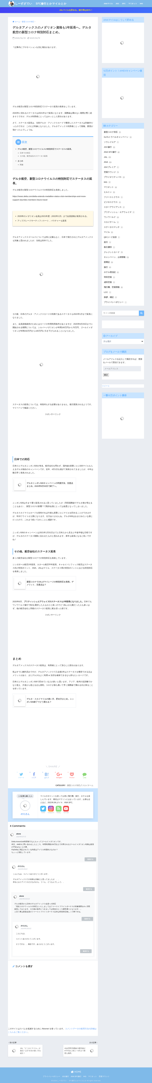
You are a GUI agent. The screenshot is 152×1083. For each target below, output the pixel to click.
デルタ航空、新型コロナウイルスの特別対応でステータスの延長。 (45, 149)
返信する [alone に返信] (90, 859)
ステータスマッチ (113, 227)
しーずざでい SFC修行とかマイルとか (38, 3)
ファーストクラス (113, 197)
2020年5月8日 (22, 869)
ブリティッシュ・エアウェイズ (119, 212)
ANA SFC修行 (112, 152)
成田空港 (109, 282)
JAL (107, 157)
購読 (106, 375)
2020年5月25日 (26, 928)
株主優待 (109, 247)
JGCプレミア (111, 167)
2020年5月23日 (24, 899)
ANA (108, 162)
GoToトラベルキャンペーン (118, 137)
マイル (108, 232)
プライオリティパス (114, 177)
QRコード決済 (112, 237)
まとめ (20, 161)
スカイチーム (87, 785)
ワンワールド (111, 217)
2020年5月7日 (21, 837)
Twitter (43, 812)
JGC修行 (109, 147)
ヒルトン (109, 192)
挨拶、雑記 (110, 297)
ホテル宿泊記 (111, 272)
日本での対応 (25, 153)
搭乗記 (108, 262)
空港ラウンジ (111, 172)
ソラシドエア (111, 142)
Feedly (59, 812)
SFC (123, 4)
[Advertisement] (53, 433)
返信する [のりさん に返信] (89, 889)
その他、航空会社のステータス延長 (34, 156)
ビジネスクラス (112, 202)
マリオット (132, 4)
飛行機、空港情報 (113, 287)
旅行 (107, 267)
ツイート (106, 386)
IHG (141, 4)
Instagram (51, 812)
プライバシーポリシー (115, 302)
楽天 (107, 242)
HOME (76, 1071)
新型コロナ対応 (73, 785)
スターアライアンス (114, 207)
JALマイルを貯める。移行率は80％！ (76, 10)
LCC (107, 292)
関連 (21, 165)
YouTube (66, 812)
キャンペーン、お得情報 (116, 257)
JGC (117, 4)
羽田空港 (109, 277)
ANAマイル (108, 4)
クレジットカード (113, 252)
